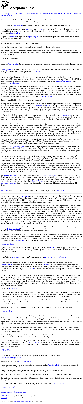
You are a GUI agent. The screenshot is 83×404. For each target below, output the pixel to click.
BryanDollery (7, 311)
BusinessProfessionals (49, 175)
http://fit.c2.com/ (59, 383)
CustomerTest (12, 13)
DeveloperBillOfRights (16, 147)
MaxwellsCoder (6, 15)
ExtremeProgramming (63, 81)
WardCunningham (24, 361)
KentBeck (13, 37)
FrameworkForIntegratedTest (28, 13)
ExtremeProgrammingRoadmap (22, 401)
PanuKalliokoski (8, 244)
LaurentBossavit (46, 96)
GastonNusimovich (8, 387)
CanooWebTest (49, 257)
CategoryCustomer (20, 392)
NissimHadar (7, 350)
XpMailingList (33, 37)
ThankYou (4, 190)
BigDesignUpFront (13, 229)
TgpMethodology (10, 175)
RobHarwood (14, 83)
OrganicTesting (37, 181)
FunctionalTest (18, 25)
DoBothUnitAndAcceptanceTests (69, 13)
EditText (4, 396)
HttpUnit (49, 106)
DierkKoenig (61, 257)
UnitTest (28, 29)
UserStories (38, 106)
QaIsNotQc (13, 289)
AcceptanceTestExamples (48, 13)
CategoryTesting (6, 392)
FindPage (4, 398)
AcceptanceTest (13, 64)
